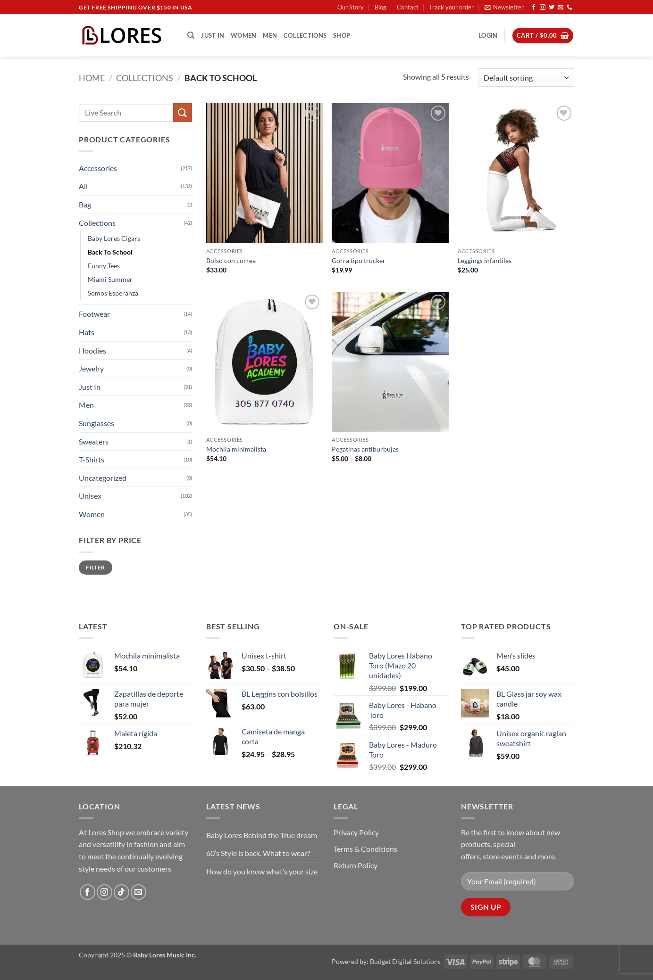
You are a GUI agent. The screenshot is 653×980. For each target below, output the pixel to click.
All (83, 185)
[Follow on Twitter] (551, 7)
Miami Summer (110, 279)
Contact (408, 7)
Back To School (110, 252)
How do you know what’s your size (262, 871)
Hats (86, 332)
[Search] (190, 35)
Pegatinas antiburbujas (365, 449)
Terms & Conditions (365, 848)
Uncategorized (102, 477)
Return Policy (355, 865)
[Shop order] (526, 77)
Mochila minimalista (236, 449)
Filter (95, 567)
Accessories (98, 168)
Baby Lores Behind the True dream (261, 835)
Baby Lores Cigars (114, 238)
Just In (212, 35)
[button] (504, 7)
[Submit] (182, 112)
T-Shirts (91, 459)
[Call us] (569, 7)
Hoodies (92, 350)
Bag (85, 204)
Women (243, 35)
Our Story (350, 7)
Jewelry (91, 368)
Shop (341, 35)
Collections (305, 35)
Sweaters (94, 441)
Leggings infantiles (484, 260)
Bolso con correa (231, 260)
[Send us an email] (560, 7)
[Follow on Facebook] (533, 7)
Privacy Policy (356, 832)
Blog (380, 7)
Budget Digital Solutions (405, 961)
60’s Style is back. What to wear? (258, 852)
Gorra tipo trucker (358, 260)
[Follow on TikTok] (121, 892)
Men (270, 35)
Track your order (451, 7)
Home (92, 78)
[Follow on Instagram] (542, 7)
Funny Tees (104, 266)
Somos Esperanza (113, 293)
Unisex (90, 495)
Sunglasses (96, 423)
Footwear (94, 313)
